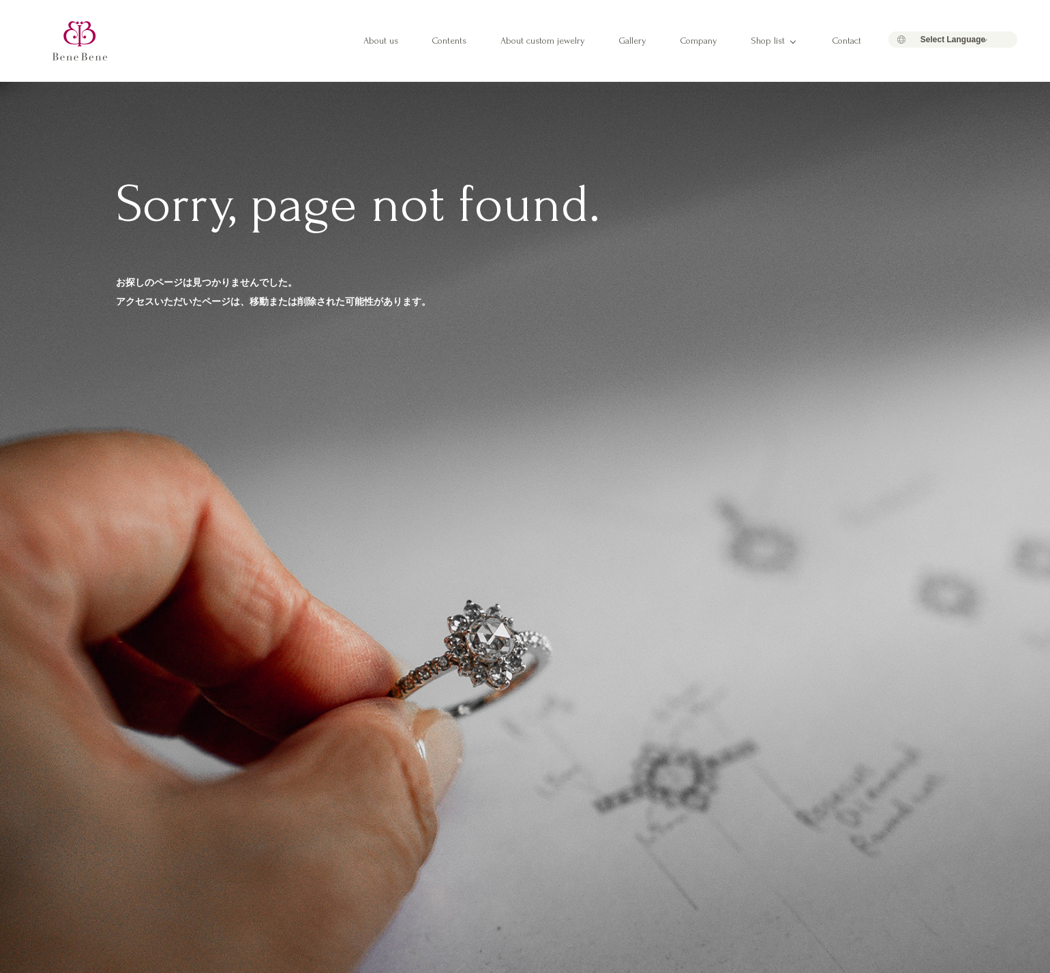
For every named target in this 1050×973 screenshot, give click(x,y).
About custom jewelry (542, 40)
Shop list (768, 40)
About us (380, 40)
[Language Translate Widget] (952, 39)
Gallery (632, 40)
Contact (846, 40)
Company (698, 40)
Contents (449, 40)
